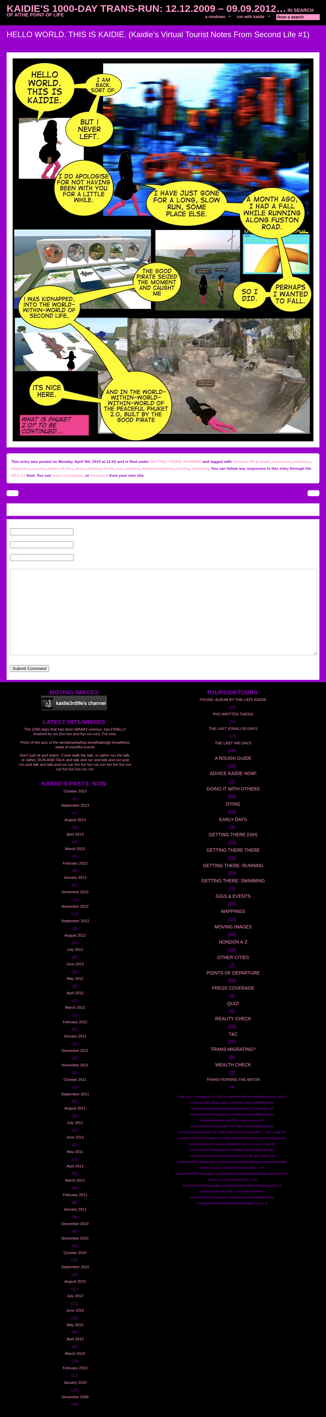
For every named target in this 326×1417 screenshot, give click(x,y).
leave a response (67, 475)
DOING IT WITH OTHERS (233, 788)
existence (302, 461)
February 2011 (75, 1195)
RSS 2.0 (18, 475)
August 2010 (75, 1281)
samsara (132, 468)
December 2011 (75, 1051)
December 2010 (75, 1224)
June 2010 (75, 1310)
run (119, 468)
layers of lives (61, 468)
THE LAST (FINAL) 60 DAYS (233, 729)
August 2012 (75, 935)
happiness (20, 468)
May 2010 (75, 1325)
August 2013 (75, 820)
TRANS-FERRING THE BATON (233, 1080)
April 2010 (75, 1339)
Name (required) (89, 532)
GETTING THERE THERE (233, 850)
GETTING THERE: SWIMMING (233, 880)
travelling (200, 468)
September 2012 (75, 921)
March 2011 (75, 1180)
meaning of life (100, 468)
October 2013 (75, 791)
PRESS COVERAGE (233, 988)
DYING (233, 804)
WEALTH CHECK (233, 1064)
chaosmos (281, 461)
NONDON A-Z (233, 942)
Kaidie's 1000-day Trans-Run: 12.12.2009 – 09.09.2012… (146, 8)
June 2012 (75, 964)
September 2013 (75, 805)
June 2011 (75, 1137)
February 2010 (75, 1368)
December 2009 (75, 1397)
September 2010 (75, 1267)
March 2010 (75, 1353)
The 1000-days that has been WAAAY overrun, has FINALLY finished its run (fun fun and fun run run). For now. (75, 731)
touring (183, 468)
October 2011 (75, 1080)
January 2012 (75, 1036)
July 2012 (75, 949)
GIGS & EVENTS (233, 896)
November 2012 (75, 906)
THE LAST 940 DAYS (233, 743)
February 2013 (75, 863)
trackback (99, 475)
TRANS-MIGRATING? (233, 1049)
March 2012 (75, 1007)
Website (82, 557)
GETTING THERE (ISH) (233, 834)
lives (80, 468)
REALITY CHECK (233, 1018)
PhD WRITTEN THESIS (233, 714)
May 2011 (75, 1152)
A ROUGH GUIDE (233, 758)
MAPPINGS (233, 911)
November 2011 (75, 1065)
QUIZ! (233, 1003)
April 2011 (75, 1166)
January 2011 (75, 1209)
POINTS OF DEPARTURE (233, 973)
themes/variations (158, 468)
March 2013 (75, 849)
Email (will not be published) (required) (110, 545)
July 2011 (75, 1123)
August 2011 (75, 1108)
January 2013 (75, 877)
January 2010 (75, 1382)
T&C (233, 1034)
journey (39, 468)
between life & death (251, 461)
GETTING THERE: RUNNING (176, 461)
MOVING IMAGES (233, 926)
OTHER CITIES (233, 957)
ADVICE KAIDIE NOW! (233, 773)
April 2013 (75, 834)
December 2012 (75, 892)
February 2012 (75, 1022)
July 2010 (75, 1296)
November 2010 (75, 1238)
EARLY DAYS (233, 819)
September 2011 (75, 1094)
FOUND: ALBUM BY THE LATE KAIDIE (233, 700)
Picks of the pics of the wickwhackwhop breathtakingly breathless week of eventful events (75, 744)
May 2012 (75, 978)
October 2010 (75, 1253)
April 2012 (75, 993)
